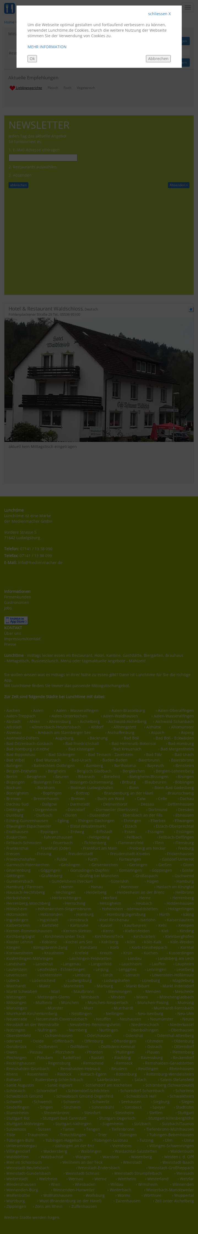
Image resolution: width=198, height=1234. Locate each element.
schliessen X (159, 13)
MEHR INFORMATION (47, 46)
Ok (32, 58)
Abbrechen (158, 58)
